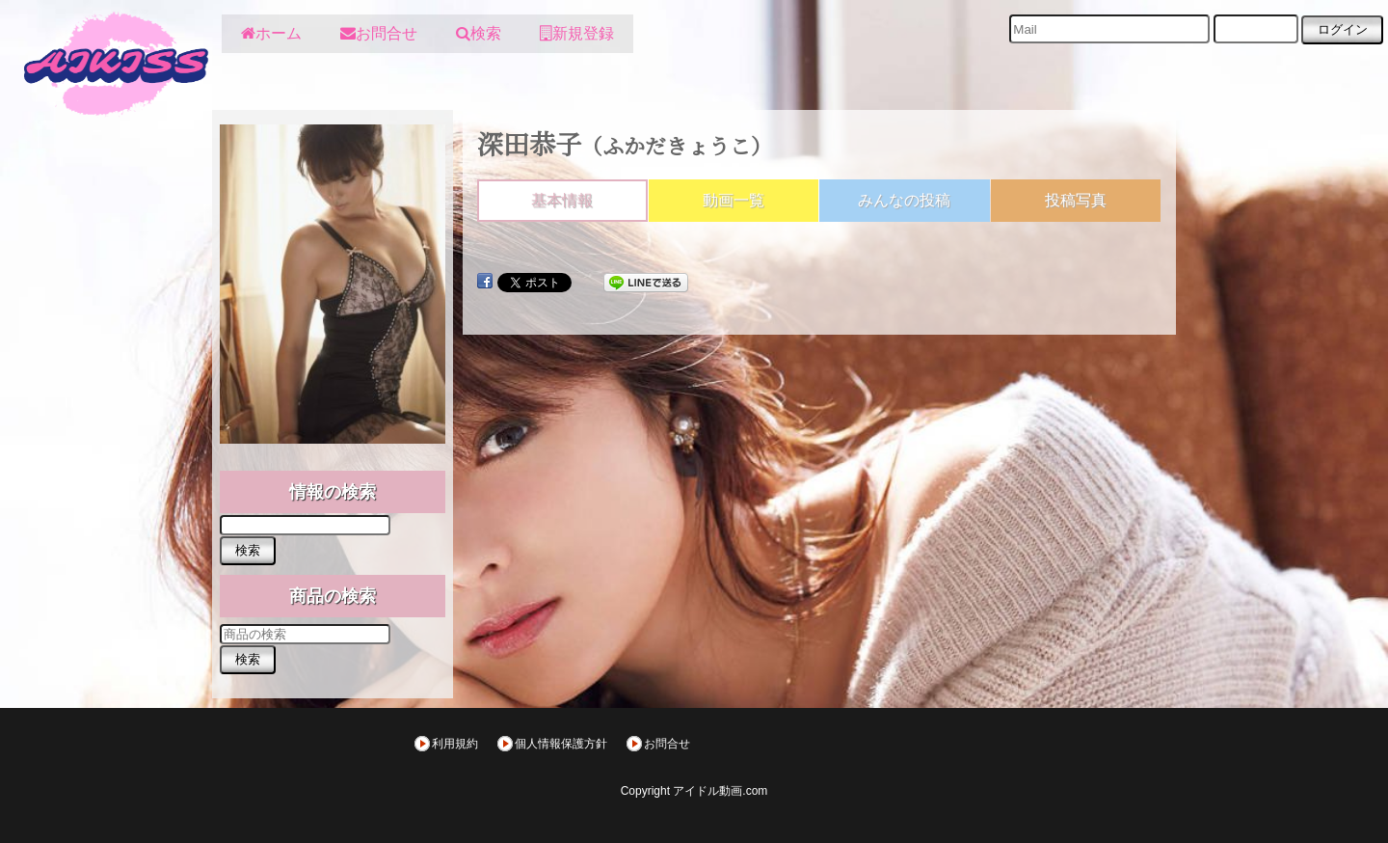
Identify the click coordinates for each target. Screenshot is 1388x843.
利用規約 (455, 743)
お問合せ (667, 743)
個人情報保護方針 (561, 743)
